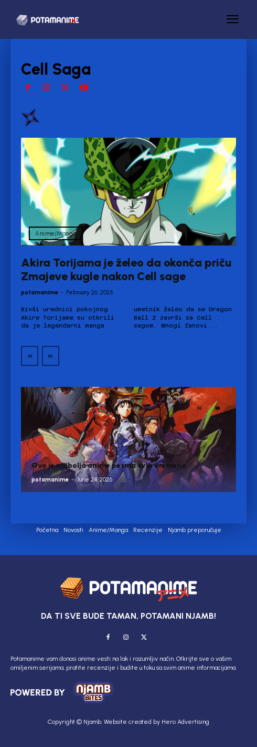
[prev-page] (29, 356)
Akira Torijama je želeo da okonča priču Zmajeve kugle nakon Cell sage (126, 269)
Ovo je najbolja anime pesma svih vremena (108, 465)
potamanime (39, 292)
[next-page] (218, 407)
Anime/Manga (56, 233)
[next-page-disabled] (50, 356)
